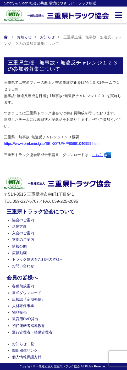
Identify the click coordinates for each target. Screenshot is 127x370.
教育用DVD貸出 (25, 319)
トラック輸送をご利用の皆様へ (37, 259)
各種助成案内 (23, 286)
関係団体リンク (25, 350)
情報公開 (19, 246)
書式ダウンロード (26, 293)
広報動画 (19, 253)
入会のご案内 (23, 233)
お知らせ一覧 (23, 344)
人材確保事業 (23, 306)
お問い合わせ (23, 266)
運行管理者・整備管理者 (32, 332)
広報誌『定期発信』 (28, 299)
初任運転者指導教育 (28, 326)
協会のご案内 (23, 220)
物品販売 (19, 312)
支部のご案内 (23, 239)
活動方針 (19, 226)
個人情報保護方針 (26, 357)
